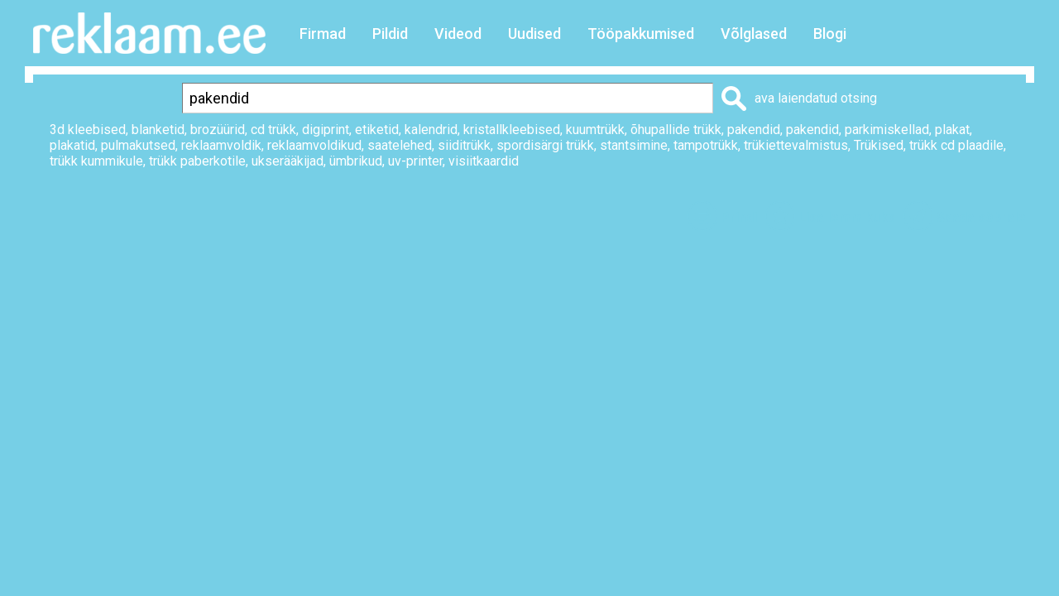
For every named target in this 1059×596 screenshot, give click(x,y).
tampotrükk (705, 145)
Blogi (829, 33)
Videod (458, 33)
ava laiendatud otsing (816, 98)
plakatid (72, 145)
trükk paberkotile (197, 161)
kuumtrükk (595, 129)
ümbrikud (355, 161)
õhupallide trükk (675, 129)
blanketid (158, 129)
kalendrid (431, 129)
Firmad (322, 33)
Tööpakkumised (640, 33)
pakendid (753, 129)
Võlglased (754, 33)
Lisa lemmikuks (846, 217)
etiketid (377, 129)
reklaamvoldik (221, 145)
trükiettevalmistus (796, 145)
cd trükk (273, 129)
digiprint (325, 129)
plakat (952, 129)
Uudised (534, 33)
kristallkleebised (511, 129)
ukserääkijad (287, 161)
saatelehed (399, 145)
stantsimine (634, 145)
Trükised (878, 145)
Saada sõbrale (981, 217)
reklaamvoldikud (314, 145)
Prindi (739, 217)
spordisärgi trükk (545, 145)
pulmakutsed (138, 145)
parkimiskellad (887, 129)
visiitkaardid (483, 161)
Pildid (390, 33)
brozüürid (217, 129)
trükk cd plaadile (956, 145)
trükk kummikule (96, 161)
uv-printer (415, 161)
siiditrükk (464, 145)
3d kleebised (88, 129)
